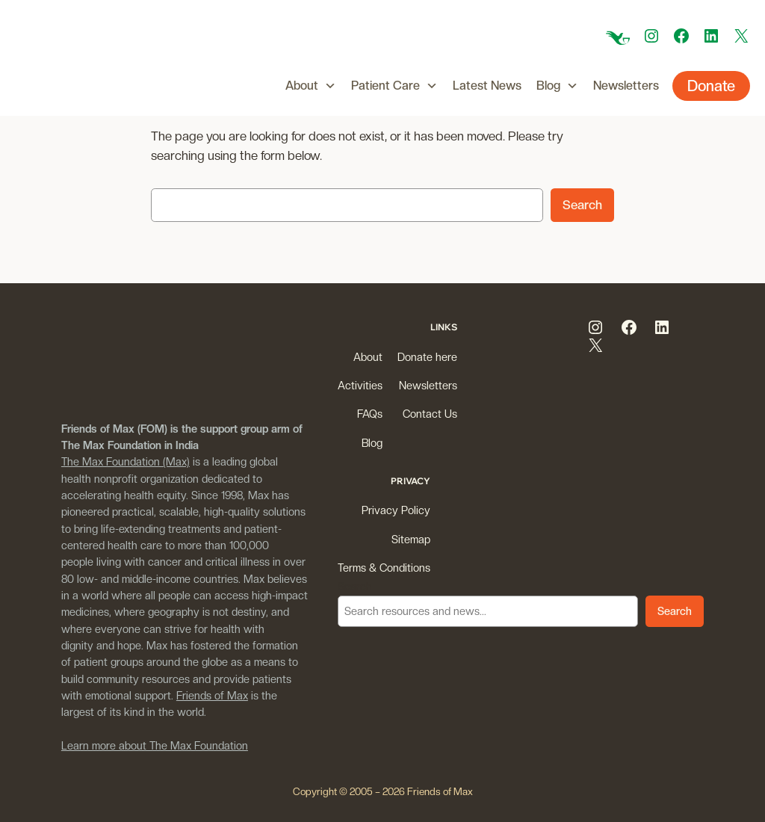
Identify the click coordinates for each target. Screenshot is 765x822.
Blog (557, 86)
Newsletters (626, 85)
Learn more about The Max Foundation (154, 745)
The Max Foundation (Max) (125, 461)
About (310, 86)
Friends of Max (212, 695)
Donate (711, 86)
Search (582, 204)
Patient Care (394, 86)
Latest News (487, 85)
